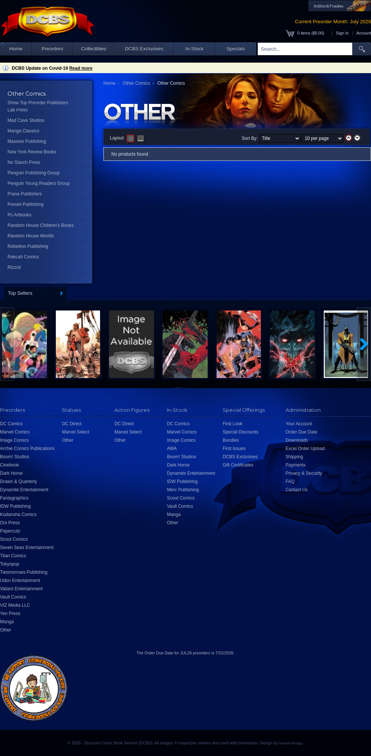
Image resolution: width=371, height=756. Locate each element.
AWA (172, 448)
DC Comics (11, 423)
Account (363, 33)
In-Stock (194, 48)
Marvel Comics (15, 432)
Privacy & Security (304, 473)
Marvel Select (75, 432)
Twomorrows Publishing (24, 572)
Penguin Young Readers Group (38, 183)
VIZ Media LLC (15, 605)
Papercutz (10, 531)
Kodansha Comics (18, 514)
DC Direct (71, 423)
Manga (7, 621)
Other (5, 630)
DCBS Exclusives (144, 48)
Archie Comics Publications (27, 448)
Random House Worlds (30, 235)
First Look (232, 423)
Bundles (231, 440)
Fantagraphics (14, 498)
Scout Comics (14, 539)
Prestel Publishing (25, 204)
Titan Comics (13, 555)
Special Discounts (240, 432)
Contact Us (297, 489)
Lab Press (17, 109)
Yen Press (10, 613)
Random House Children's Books (40, 225)
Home (15, 48)
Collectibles (93, 48)
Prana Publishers (24, 193)
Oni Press (10, 522)
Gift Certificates (238, 465)
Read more (81, 68)
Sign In (342, 33)
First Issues (234, 448)
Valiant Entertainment (21, 588)
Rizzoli (14, 267)
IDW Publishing (15, 506)
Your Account (299, 423)
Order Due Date (301, 432)
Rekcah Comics (23, 257)
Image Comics (14, 440)
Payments (295, 465)
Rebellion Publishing (27, 246)
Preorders (52, 48)
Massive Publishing (26, 141)
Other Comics (136, 83)
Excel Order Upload (305, 448)
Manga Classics (23, 131)
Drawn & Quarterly (18, 481)
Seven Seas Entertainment (27, 547)
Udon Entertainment (20, 580)
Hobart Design (290, 743)
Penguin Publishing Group (33, 173)
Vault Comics (13, 597)
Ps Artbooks (19, 215)
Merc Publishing (183, 489)
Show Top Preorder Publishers (37, 102)
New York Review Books (31, 151)
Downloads (297, 440)
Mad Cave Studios (25, 120)
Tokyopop (9, 564)
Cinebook (9, 465)
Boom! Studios (14, 456)
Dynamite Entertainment (24, 489)
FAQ (290, 481)
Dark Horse (11, 473)
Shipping (294, 456)
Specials (235, 48)
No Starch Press (23, 162)
